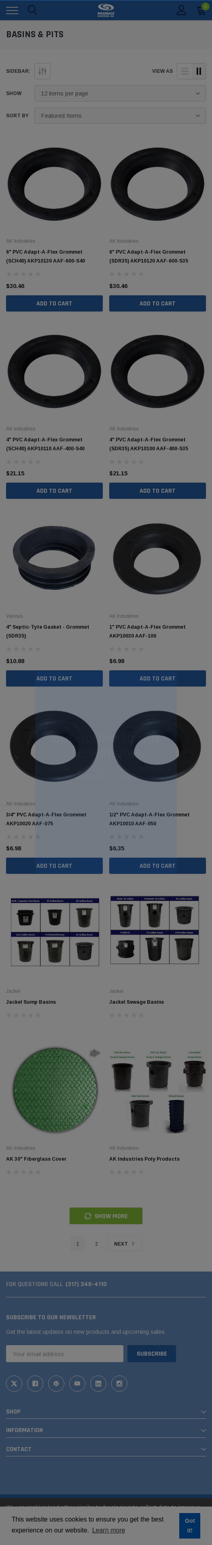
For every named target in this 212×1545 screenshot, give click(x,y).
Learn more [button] (108, 1530)
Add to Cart (54, 303)
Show (13, 93)
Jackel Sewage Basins (136, 1002)
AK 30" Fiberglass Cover (36, 1159)
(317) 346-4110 (86, 1284)
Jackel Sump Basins (31, 1002)
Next (124, 1244)
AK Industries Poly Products (144, 1159)
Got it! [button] (190, 1525)
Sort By (17, 116)
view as (162, 71)
